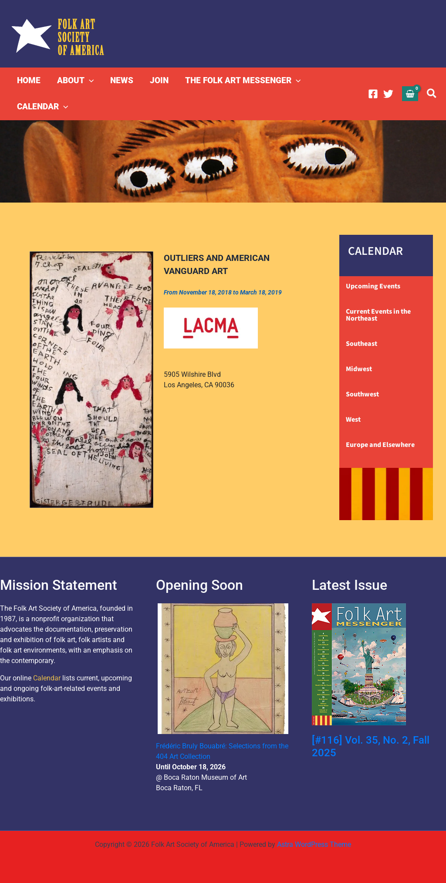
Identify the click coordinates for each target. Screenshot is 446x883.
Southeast (361, 343)
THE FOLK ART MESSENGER (243, 81)
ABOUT (75, 81)
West (353, 419)
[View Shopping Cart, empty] (410, 93)
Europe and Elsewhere (380, 445)
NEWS (121, 80)
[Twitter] (388, 94)
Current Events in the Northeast (378, 315)
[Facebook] (373, 94)
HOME (29, 80)
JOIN (159, 80)
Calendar (47, 678)
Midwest (359, 369)
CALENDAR (42, 107)
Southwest (362, 394)
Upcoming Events (373, 286)
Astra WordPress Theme (314, 844)
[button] (89, 81)
